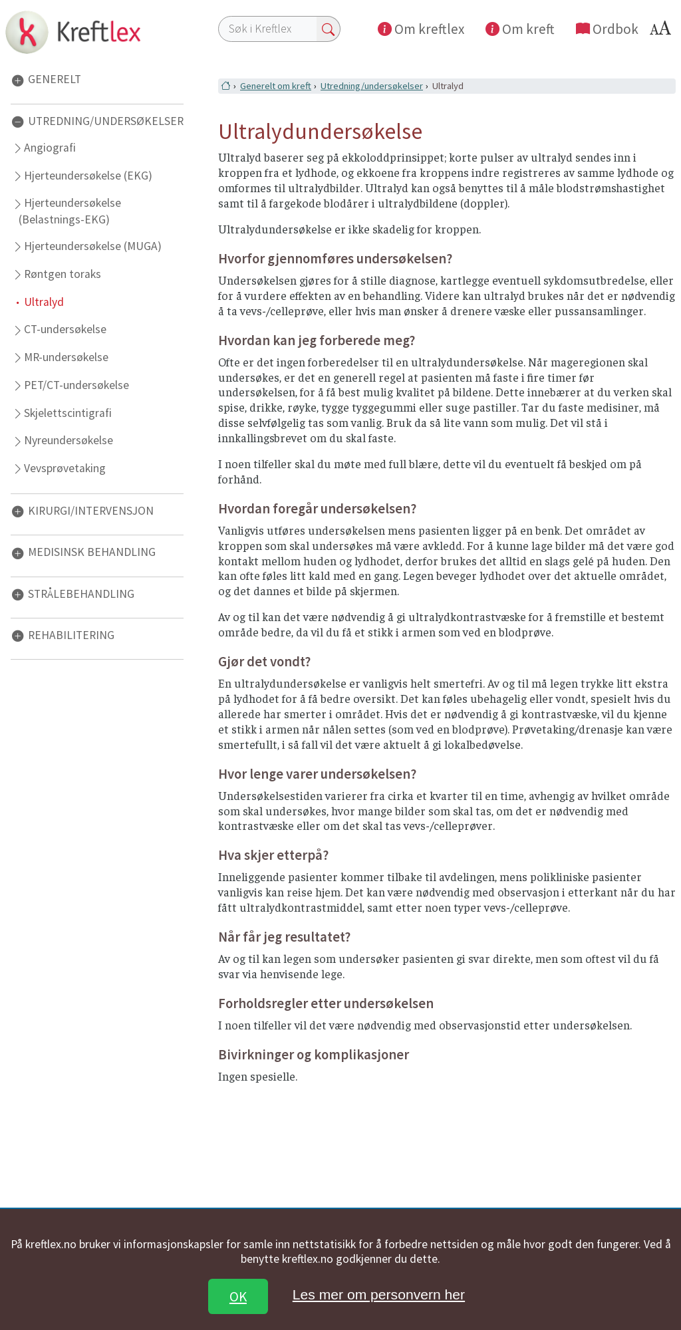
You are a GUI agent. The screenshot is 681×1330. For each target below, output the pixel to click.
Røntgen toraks (62, 274)
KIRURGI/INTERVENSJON (91, 510)
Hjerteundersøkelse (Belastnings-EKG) (69, 211)
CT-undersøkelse (65, 329)
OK (238, 1296)
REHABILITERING (71, 635)
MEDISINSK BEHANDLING (92, 552)
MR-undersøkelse (66, 357)
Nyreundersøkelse (68, 440)
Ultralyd (44, 302)
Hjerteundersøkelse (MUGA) (93, 246)
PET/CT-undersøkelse (76, 385)
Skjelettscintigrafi (68, 413)
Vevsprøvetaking (65, 468)
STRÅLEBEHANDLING (81, 594)
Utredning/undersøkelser (372, 86)
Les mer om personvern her (379, 1294)
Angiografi (50, 147)
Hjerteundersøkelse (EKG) (88, 175)
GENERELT (54, 79)
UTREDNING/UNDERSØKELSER (106, 121)
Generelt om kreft (275, 86)
